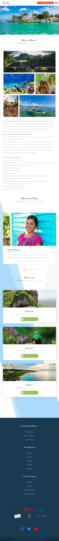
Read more (27, 319)
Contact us (45, 3)
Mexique (29, 461)
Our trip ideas (29, 432)
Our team (29, 486)
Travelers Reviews (29, 494)
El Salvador (29, 468)
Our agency (29, 482)
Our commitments (29, 490)
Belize (29, 457)
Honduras (29, 464)
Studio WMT (36, 539)
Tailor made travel (29, 435)
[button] (24, 269)
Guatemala (29, 453)
